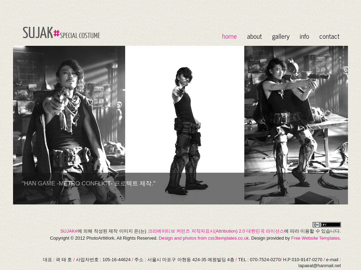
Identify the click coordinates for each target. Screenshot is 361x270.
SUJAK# (68, 231)
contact (329, 35)
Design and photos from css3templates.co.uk (204, 238)
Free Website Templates (315, 238)
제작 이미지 (121, 231)
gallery (280, 35)
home (229, 35)
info (304, 35)
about (254, 35)
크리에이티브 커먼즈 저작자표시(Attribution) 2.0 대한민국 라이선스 (216, 231)
